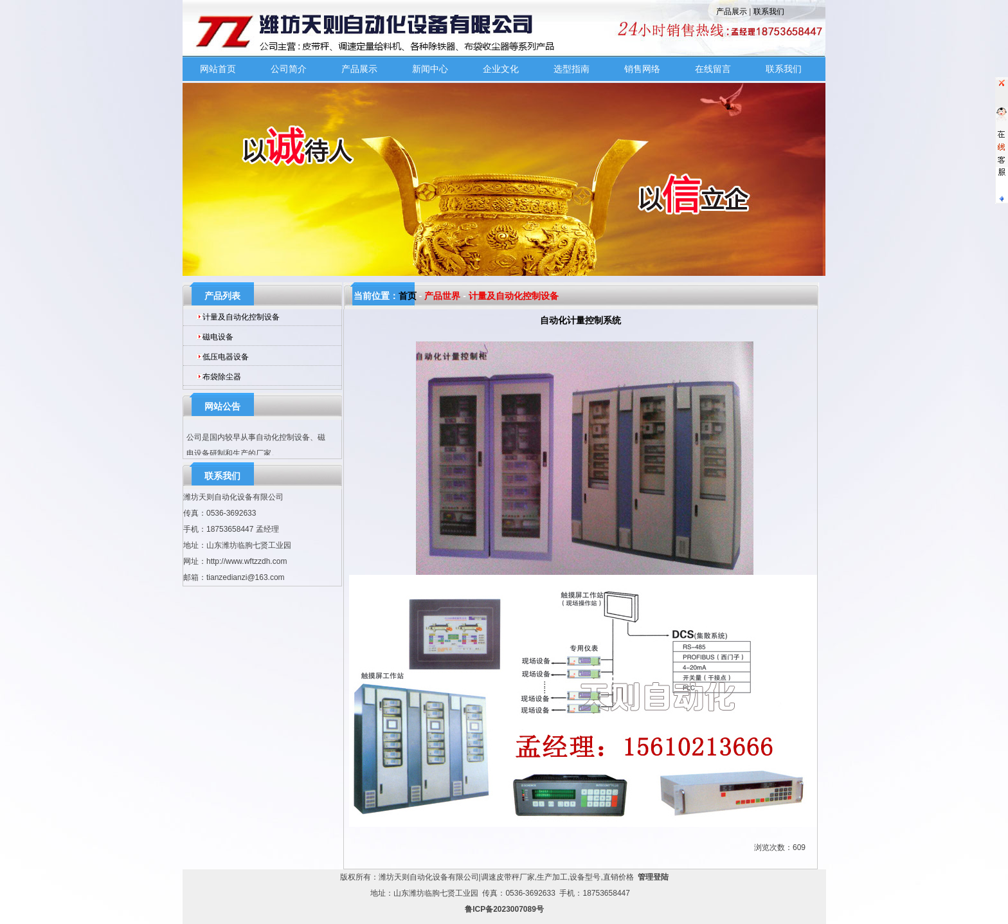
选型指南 (572, 69)
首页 (408, 296)
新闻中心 (430, 69)
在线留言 (713, 69)
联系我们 (768, 11)
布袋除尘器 (222, 376)
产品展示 (731, 11)
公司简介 (289, 69)
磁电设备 (218, 336)
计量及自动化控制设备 (241, 317)
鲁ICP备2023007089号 (504, 909)
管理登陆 (653, 877)
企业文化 (501, 69)
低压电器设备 (226, 356)
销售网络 (642, 69)
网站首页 (218, 69)
